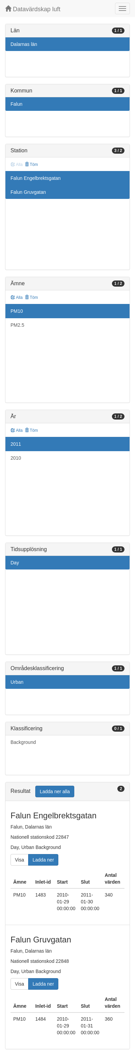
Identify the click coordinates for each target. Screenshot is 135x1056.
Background (23, 742)
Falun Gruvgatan (28, 192)
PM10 (17, 311)
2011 (16, 444)
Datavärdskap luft (32, 9)
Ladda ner (43, 860)
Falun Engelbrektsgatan (36, 178)
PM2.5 (17, 325)
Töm (31, 164)
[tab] (67, 791)
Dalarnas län (24, 44)
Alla (17, 297)
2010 (16, 458)
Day (15, 562)
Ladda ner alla (55, 791)
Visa (19, 860)
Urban (17, 682)
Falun (16, 104)
